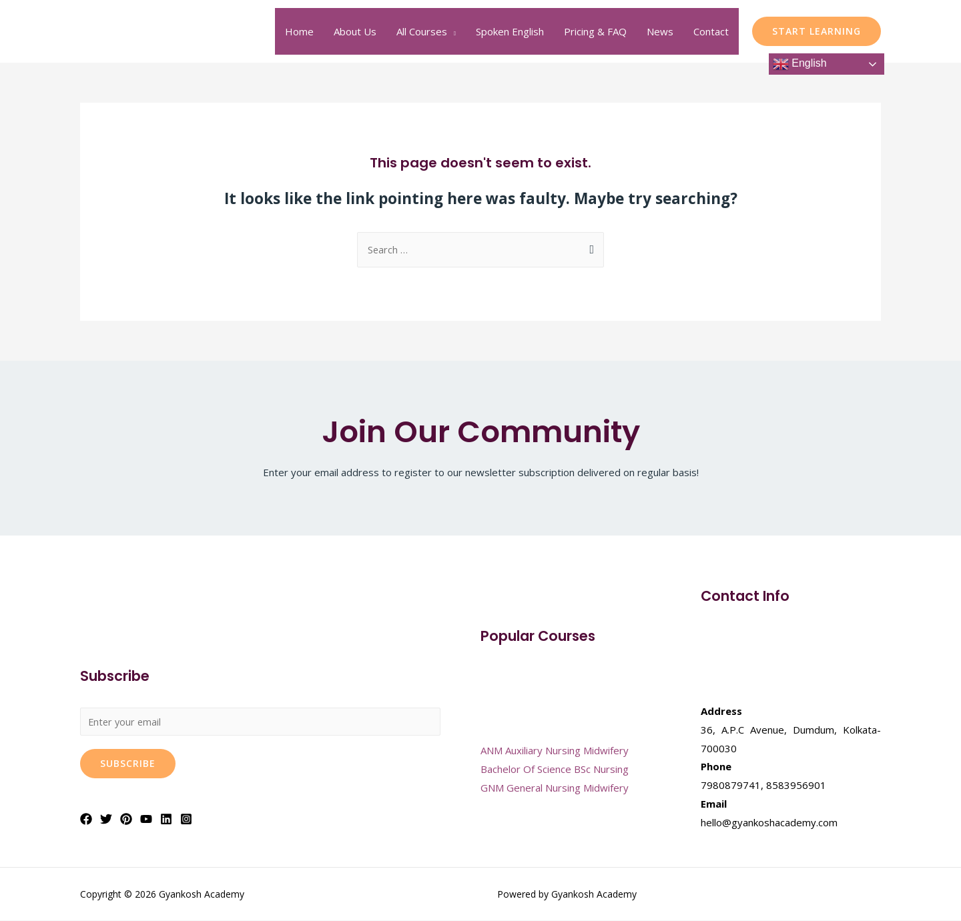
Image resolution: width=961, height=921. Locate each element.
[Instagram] (186, 820)
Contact (711, 31)
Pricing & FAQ (595, 31)
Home (299, 31)
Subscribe (127, 764)
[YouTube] (146, 820)
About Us (355, 31)
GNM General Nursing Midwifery (554, 788)
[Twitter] (106, 820)
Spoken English (510, 31)
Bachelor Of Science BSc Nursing (554, 769)
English (800, 64)
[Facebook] (86, 820)
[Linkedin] (166, 820)
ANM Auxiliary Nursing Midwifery (554, 751)
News (660, 31)
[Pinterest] (126, 820)
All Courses (421, 31)
